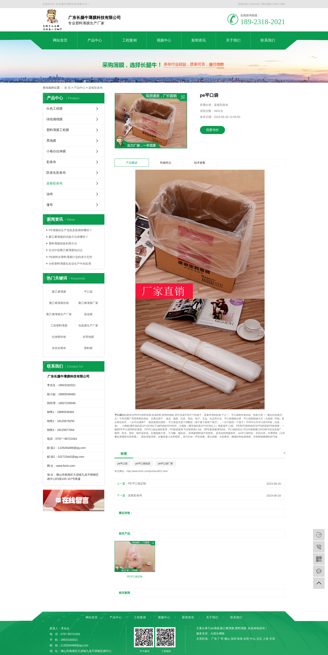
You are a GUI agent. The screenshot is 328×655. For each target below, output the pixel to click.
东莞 (246, 638)
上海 (265, 638)
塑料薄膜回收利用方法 (63, 243)
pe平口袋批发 (142, 463)
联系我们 (236, 617)
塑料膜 (88, 348)
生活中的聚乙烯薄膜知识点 (66, 250)
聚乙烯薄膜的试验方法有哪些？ (68, 236)
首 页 (67, 87)
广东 (214, 638)
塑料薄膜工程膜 (57, 130)
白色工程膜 (54, 108)
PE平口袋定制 (137, 483)
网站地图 (266, 4)
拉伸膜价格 (59, 336)
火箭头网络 (217, 633)
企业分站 (255, 4)
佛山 (227, 638)
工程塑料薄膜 (58, 325)
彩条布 (51, 162)
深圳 (233, 638)
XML (282, 4)
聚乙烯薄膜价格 (59, 303)
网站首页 (92, 617)
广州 (220, 638)
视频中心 (164, 617)
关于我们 (212, 617)
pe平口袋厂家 (165, 463)
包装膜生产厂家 (88, 325)
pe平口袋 (122, 463)
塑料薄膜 (240, 628)
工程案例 (140, 617)
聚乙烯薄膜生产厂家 (59, 314)
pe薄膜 (214, 628)
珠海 (240, 638)
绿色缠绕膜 (54, 119)
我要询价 (212, 130)
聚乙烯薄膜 (59, 291)
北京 (259, 638)
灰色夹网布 (59, 348)
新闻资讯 (188, 617)
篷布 (49, 204)
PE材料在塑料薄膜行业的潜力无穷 (70, 257)
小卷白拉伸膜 (56, 151)
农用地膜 (88, 336)
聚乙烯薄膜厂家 (88, 303)
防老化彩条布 (56, 172)
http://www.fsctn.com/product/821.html (147, 471)
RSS (275, 4)
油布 (49, 194)
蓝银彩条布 (95, 87)
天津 (272, 638)
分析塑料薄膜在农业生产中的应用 (70, 263)
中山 (252, 638)
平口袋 (88, 291)
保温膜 (88, 314)
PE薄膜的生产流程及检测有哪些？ (70, 230)
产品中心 (79, 87)
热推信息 (243, 4)
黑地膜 (51, 140)
